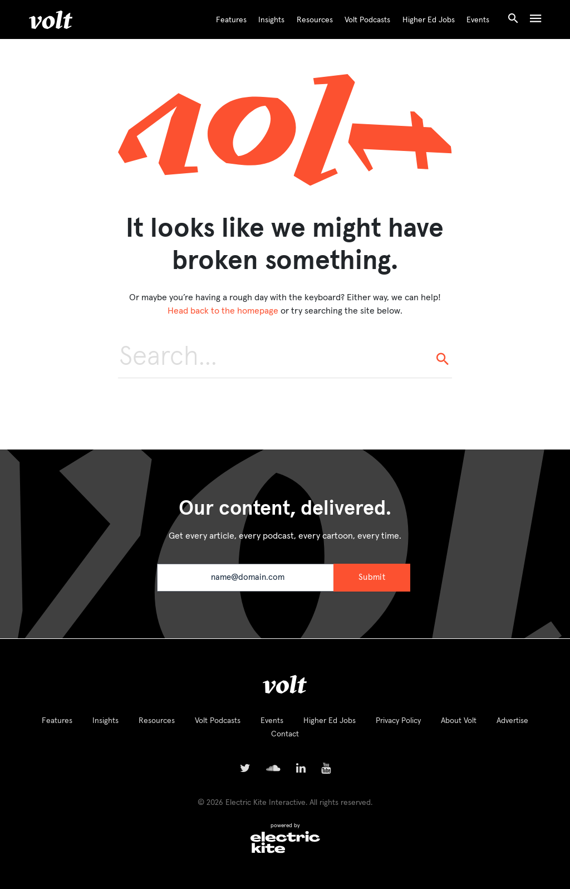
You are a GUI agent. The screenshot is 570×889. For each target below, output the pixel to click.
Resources (315, 20)
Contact (285, 734)
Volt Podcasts (367, 20)
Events (477, 20)
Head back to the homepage (223, 310)
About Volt (458, 721)
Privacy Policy (398, 721)
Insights (271, 20)
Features (231, 20)
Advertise (512, 721)
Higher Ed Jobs (428, 20)
